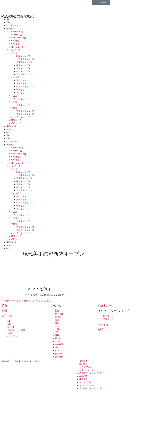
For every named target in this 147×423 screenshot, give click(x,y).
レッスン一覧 (12, 25)
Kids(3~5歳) (16, 34)
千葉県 (14, 102)
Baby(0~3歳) (17, 31)
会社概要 (83, 361)
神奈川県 (15, 77)
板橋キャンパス (23, 56)
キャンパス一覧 (13, 50)
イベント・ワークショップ (18, 117)
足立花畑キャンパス (25, 59)
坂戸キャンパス (23, 92)
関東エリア (16, 120)
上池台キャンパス (24, 74)
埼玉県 (14, 96)
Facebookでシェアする (29, 301)
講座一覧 (10, 28)
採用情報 (83, 364)
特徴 (8, 19)
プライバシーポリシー (89, 370)
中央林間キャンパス (25, 86)
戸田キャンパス (23, 99)
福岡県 (14, 108)
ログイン (49, 294)
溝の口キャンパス (24, 80)
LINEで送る (46, 301)
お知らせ (10, 129)
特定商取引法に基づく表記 (91, 373)
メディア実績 (85, 367)
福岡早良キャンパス (25, 111)
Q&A (8, 132)
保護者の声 (11, 126)
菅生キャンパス (23, 89)
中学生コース (17, 44)
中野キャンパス (23, 71)
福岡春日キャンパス (25, 114)
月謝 (8, 22)
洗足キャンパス (23, 68)
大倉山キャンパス (24, 83)
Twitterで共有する (10, 301)
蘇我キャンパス (23, 105)
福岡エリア (16, 123)
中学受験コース (18, 41)
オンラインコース (19, 47)
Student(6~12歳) (19, 38)
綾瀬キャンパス (23, 65)
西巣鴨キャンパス (24, 62)
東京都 (14, 53)
